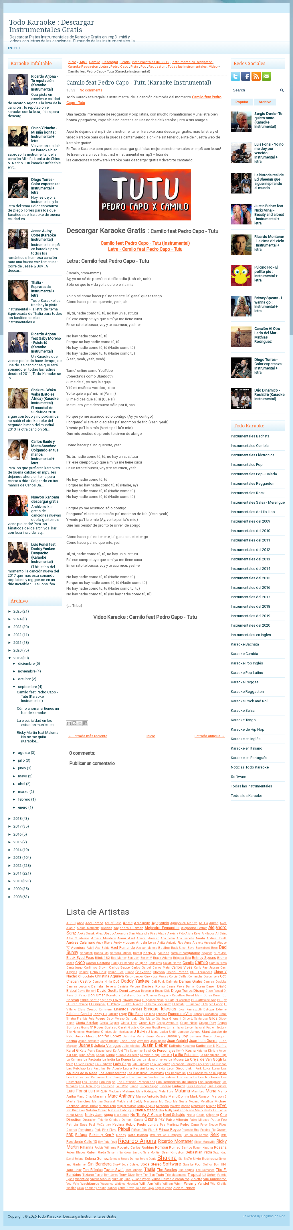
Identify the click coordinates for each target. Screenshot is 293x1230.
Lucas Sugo (149, 1086)
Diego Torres (181, 990)
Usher (211, 1175)
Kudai (110, 1055)
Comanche (195, 976)
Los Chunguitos (117, 1077)
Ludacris (178, 1086)
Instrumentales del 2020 (250, 625)
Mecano (194, 1101)
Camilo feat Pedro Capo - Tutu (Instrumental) (145, 243)
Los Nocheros (209, 1077)
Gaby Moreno (115, 1018)
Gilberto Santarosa (195, 1018)
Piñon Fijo (139, 1130)
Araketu (198, 943)
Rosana (220, 1147)
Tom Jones (111, 1175)
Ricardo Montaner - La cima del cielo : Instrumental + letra (269, 243)
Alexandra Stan (124, 933)
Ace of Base (113, 923)
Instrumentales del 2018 (250, 606)
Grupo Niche (188, 1023)
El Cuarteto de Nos (203, 1000)
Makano (128, 1091)
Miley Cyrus (146, 1106)
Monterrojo (198, 1106)
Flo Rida (149, 1014)
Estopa (208, 1009)
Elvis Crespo (88, 1009)
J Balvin (140, 1031)
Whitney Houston (126, 1184)
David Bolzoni (87, 991)
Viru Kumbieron (215, 1179)
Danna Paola (176, 986)
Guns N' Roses (92, 1027)
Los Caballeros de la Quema (207, 1073)
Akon (223, 923)
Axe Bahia (102, 948)
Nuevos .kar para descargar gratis (45, 499)
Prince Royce (170, 1129)
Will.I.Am (146, 1184)
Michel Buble (89, 1106)
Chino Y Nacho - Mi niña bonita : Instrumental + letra (44, 134)
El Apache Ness (153, 1000)
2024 (17, 619)
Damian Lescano (78, 986)
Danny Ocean (195, 986)
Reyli (114, 1142)
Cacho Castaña (98, 963)
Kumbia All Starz (127, 1055)
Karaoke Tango (243, 720)
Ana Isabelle (185, 938)
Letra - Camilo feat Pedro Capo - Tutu (145, 249)
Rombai (161, 1147)
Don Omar (96, 995)
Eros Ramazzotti (190, 1009)
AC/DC (71, 923)
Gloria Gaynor (109, 1023)
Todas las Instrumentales (187, 66)
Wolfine (71, 1188)
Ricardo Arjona (137, 1140)
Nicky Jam (93, 1114)
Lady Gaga (122, 1064)
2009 (17, 889)
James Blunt (200, 1032)
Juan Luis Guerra (203, 1041)
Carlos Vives (182, 967)
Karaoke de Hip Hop (247, 729)
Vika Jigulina (121, 1179)
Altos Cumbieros (77, 938)
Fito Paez (135, 1014)
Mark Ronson (200, 1096)
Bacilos (164, 948)
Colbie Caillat (178, 976)
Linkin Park (194, 1068)
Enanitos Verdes (128, 1009)
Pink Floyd (109, 1130)
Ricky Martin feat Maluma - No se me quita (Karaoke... (38, 736)
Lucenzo (165, 1086)
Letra (104, 66)
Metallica (207, 1101)
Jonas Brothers (88, 1041)
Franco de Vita (180, 1014)
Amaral (141, 938)
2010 (17, 881)
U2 (204, 1175)
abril (21, 784)
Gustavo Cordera (139, 1027)
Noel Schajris (174, 1114)
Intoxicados (125, 1032)
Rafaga (81, 1135)
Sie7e (187, 1159)
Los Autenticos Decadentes (145, 1073)
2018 (17, 818)
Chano (129, 972)
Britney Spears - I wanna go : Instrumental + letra (268, 304)
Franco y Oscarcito (205, 1014)
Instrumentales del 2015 (250, 578)
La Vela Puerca (84, 1064)
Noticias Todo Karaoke (250, 767)
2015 (17, 842)
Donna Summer (146, 995)
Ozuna (150, 1119)
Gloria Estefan (87, 1023)
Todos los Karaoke (246, 795)
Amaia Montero (103, 938)
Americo (153, 938)
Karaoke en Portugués (249, 758)
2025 (17, 611)
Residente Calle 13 (81, 1141)
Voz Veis (72, 1184)
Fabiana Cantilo (79, 1014)
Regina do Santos (196, 1135)
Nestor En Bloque (215, 1110)
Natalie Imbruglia (121, 1110)
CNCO (80, 963)
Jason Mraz (84, 1036)
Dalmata (172, 981)
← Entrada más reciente (87, 736)
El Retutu (178, 1004)
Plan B (153, 1130)
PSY (162, 1120)
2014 (17, 850)
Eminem (105, 1009)
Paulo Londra (148, 1125)
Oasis (200, 1115)
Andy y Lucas (124, 942)
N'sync (211, 1106)
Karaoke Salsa (243, 710)
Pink (98, 1130)
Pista (134, 66)
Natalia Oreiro (96, 1110)
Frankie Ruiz (85, 1018)
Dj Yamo (80, 995)
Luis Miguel (98, 1091)
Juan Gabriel (177, 1041)
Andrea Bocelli (217, 938)
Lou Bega (107, 1086)
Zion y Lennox (184, 1188)
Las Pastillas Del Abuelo (104, 1068)
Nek (161, 1110)
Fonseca (161, 1014)
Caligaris (141, 963)
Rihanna (86, 1147)
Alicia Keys (193, 933)
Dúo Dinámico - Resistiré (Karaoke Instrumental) (269, 394)
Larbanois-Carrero (183, 1064)
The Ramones (204, 1170)
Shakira (167, 1157)
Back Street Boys (182, 948)
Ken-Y (180, 1051)
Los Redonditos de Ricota (176, 1082)
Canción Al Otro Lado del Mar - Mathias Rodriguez (267, 335)
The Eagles (186, 1170)
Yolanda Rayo (144, 1188)
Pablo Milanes (199, 1120)
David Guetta (107, 990)
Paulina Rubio (124, 1124)
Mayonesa (151, 1101)
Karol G (72, 1050)
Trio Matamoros (176, 1175)
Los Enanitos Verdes (143, 1077)
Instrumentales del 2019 (150, 62)
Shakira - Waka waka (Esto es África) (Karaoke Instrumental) (44, 396)
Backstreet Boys (206, 948)
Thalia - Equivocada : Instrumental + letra (42, 289)
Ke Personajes (163, 1050)
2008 (17, 897)
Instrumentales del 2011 (250, 540)
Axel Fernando (123, 947)
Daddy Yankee (135, 981)
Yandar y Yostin (95, 1188)
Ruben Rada (96, 1152)
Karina (221, 1045)
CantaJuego (74, 967)
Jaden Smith (168, 1032)
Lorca (207, 1068)
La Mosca (176, 1059)
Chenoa (159, 972)
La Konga (123, 1059)
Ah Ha (203, 923)
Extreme (221, 1009)
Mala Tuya (166, 1091)
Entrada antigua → (210, 736)
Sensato (115, 1159)
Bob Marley (118, 958)
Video (213, 66)
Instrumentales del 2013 (250, 559)
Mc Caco (165, 1101)
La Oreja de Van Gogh (203, 1059)
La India (108, 1059)
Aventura (78, 948)
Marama (99, 1096)
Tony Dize (126, 1175)
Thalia (149, 1169)
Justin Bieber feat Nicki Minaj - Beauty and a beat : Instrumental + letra (269, 214)
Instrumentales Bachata (250, 436)
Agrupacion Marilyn (183, 923)
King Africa (87, 1055)
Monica (185, 1106)
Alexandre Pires (146, 933)
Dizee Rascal (214, 991)
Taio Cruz (74, 1170)
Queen (222, 1130)
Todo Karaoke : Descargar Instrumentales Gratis (51, 26)
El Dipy (222, 1000)
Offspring (212, 1115)
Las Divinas (218, 1064)
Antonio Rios (174, 943)
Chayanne (143, 972)
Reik (214, 1134)
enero (22, 807)
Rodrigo (148, 1147)
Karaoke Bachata (245, 644)
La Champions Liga (213, 1055)
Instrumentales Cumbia (250, 445)
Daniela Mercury (129, 986)
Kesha (190, 1050)
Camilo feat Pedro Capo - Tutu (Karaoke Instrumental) (37, 696)
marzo (23, 791)
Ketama (202, 1051)
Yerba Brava (126, 1188)
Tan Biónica (92, 1170)
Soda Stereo (151, 1164)
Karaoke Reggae (244, 682)
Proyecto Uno (190, 1130)
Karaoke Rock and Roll (249, 701)
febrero (24, 799)
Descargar (110, 62)
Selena (79, 1159)
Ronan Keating (203, 1147)
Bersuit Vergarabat (185, 953)
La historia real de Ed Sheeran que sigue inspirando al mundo (269, 181)
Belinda (163, 953)
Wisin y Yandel (196, 1183)
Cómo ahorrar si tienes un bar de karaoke (38, 710)
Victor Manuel (100, 1179)
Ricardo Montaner (175, 1141)
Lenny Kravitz (155, 1068)
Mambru (197, 1091)
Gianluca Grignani (168, 1018)
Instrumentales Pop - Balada (254, 474)
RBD (70, 1135)
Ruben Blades (76, 1152)
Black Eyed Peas (80, 957)
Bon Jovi (133, 958)
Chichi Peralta (178, 972)
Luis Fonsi (76, 1091)
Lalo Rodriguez (160, 1064)
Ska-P (116, 1164)
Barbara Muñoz (121, 953)
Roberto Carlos (128, 1147)
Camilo (94, 62)
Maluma (182, 1091)
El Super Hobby (212, 1004)
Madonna (115, 1091)
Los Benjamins (175, 1073)
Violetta (196, 1179)
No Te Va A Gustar (146, 1114)
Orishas (114, 1120)
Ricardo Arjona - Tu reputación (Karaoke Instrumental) (44, 82)
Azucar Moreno (146, 948)
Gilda (213, 1018)
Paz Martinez (169, 1125)
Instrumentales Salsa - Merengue (258, 502)
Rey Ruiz (104, 1142)
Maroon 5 (219, 1096)
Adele (127, 923)
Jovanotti (143, 1041)
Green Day (147, 1023)
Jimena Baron (200, 1036)
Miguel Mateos (126, 1106)
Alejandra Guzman (128, 928)
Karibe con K (205, 1046)
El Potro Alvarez (132, 1004)
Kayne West (104, 1051)
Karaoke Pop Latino (247, 672)
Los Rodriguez (209, 1082)
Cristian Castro (78, 981)
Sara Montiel (152, 1152)
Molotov (175, 1106)
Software (172, 1164)
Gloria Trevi (129, 1023)
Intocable (110, 1032)
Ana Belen (168, 938)
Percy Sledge (209, 1125)
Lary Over (202, 1064)
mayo (22, 776)
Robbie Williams (105, 1147)
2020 (17, 650)
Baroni (137, 953)
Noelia (191, 1115)
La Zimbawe (103, 1064)
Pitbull (124, 1129)
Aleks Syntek (86, 933)
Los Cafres (74, 1077)
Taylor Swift (114, 1170)
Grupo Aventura (167, 1023)
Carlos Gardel (141, 967)
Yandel (112, 1188)
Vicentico (82, 1179)
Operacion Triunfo (95, 1120)
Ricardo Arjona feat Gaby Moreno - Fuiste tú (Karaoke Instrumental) (46, 342)
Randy (121, 1135)
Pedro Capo (119, 66)
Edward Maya (131, 1000)
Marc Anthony (121, 1096)
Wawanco (106, 1184)
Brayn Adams (162, 958)
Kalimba (175, 1046)
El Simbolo (193, 1004)
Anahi (200, 938)
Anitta (161, 943)
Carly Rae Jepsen (206, 967)
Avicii (90, 948)
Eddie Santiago (91, 1000)
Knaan (100, 1055)
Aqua (187, 943)
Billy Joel (220, 953)
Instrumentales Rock (248, 493)
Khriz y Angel (217, 1051)
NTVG (222, 1106)
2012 (17, 865)
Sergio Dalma (130, 1159)
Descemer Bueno (152, 991)
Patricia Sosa (77, 1125)
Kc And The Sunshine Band (132, 1051)
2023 (17, 627)
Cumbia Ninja (102, 981)
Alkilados (208, 933)
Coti (223, 976)
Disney (199, 990)
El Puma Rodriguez (157, 1004)
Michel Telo (107, 1106)
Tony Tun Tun (145, 1175)
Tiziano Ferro (92, 1175)
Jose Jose (128, 1041)
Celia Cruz (98, 972)
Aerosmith (142, 923)
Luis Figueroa (217, 1086)
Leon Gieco (175, 1068)
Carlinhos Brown (96, 967)
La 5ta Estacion (186, 1055)
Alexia (162, 933)
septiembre (27, 687)
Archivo (265, 102)
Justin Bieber (154, 1045)
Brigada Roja (182, 958)
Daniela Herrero (103, 986)
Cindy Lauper (134, 976)
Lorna (216, 1068)
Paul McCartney (100, 1125)
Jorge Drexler (109, 1041)
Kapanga (189, 1046)
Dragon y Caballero (171, 995)
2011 (17, 873)
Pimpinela (86, 1130)
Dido (167, 991)
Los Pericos (90, 1082)
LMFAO (166, 1055)
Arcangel (210, 943)
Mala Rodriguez (147, 1091)
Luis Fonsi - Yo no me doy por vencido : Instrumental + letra (269, 153)
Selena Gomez (97, 1158)
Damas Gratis (190, 981)
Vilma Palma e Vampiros (170, 1179)
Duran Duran (212, 995)
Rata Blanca (138, 1135)
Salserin (112, 1152)
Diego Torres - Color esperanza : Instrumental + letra (45, 186)
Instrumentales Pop (247, 464)
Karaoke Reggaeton (83, 66)
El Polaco (113, 1004)
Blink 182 (102, 958)
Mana (210, 1091)
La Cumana (74, 1059)
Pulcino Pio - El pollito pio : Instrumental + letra (266, 273)
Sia (181, 1159)
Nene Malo (194, 1110)
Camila (188, 963)
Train (160, 1175)
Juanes (85, 1045)
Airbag (213, 923)
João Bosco (158, 1041)
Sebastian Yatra (199, 1152)
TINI (223, 1164)
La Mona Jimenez (155, 1059)
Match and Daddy (129, 1101)
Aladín (70, 928)
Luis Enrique (196, 1086)
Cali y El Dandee (122, 963)
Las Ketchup (76, 1068)
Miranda (162, 1106)
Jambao (183, 1032)
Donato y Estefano (120, 995)
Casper (83, 972)
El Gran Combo (77, 1004)
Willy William (164, 1184)
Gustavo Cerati (115, 1027)
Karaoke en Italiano (246, 748)
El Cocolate (182, 1000)
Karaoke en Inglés (245, 739)
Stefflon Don (211, 1164)
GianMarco (147, 1018)
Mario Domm (179, 1096)
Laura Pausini (134, 1068)
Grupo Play (207, 1023)
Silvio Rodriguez (205, 1159)
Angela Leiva (146, 942)
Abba (80, 923)
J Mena (153, 1032)
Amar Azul (126, 938)
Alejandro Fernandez (161, 928)
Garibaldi (132, 1018)
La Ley (136, 1059)
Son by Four (192, 1164)
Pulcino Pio (207, 1130)
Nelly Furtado (175, 1110)
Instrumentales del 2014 (250, 568)
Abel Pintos (94, 923)
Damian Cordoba (215, 981)
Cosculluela (211, 976)
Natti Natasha (146, 1110)
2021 (17, 642)
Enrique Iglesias (160, 1009)
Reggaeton (157, 66)
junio (22, 768)
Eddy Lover (112, 1000)
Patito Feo (219, 1120)
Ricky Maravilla (204, 1142)
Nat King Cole (75, 1110)
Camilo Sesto (218, 963)
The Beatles (167, 1170)
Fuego (100, 1018)
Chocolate (86, 976)
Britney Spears (204, 957)
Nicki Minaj (75, 1115)
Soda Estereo (130, 1164)
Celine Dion (116, 972)
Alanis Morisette (88, 928)
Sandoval (126, 1152)
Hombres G (94, 1032)
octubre (24, 679)
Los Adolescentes (112, 1073)
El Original (97, 1004)
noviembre (26, 671)
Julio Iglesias (131, 1046)
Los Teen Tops (89, 1086)
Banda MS (101, 953)
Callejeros (155, 963)
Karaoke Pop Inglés (247, 663)
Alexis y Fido (176, 933)
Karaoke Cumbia (244, 654)
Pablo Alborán (177, 1120)
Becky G (149, 953)
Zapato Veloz (163, 1188)
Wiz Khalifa (218, 1184)
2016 (17, 834)
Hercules (79, 1032)
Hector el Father (204, 1027)
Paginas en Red (273, 1216)
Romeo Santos (180, 1147)
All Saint (221, 933)
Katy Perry (87, 1051)
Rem (224, 1135)
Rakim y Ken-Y (101, 1135)
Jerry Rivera (155, 1036)
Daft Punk (158, 981)
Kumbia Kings (150, 1055)
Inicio (14, 48)
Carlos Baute (119, 967)
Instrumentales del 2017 (250, 597)
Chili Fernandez (201, 972)
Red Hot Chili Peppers (166, 1135)
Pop (143, 66)
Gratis (125, 62)
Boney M (146, 958)
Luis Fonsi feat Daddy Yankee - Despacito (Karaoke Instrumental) (44, 553)
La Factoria (92, 1059)
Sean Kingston (173, 1152)
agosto (24, 752)
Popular (241, 102)
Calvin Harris (172, 963)
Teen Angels (133, 1170)
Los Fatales (167, 1077)
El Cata (169, 1000)
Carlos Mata (161, 967)
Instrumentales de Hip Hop (253, 512)
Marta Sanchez (78, 1101)
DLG (116, 981)
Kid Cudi (72, 1055)
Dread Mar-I (194, 995)
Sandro (137, 1152)
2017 (17, 826)
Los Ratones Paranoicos (136, 1082)
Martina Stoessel (103, 1101)
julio (21, 760)
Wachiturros (89, 1184)
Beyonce (206, 953)
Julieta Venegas (107, 1045)
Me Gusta (180, 1101)
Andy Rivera (104, 943)
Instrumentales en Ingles (251, 635)
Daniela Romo (153, 986)
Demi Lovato (129, 990)
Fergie (123, 1014)
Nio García (121, 1115)
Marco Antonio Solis (152, 1096)
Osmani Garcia (132, 1120)
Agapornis (160, 923)
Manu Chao (84, 1096)
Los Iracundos (187, 1077)
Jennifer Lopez (108, 1036)
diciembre (26, 663)
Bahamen (86, 953)
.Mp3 (83, 62)
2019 (17, 658)
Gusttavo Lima (163, 1027)
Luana (134, 1086)
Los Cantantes (95, 1077)
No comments (91, 90)
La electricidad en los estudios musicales (35, 722)
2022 (17, 635)
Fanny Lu (100, 1014)
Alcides (106, 928)
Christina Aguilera (109, 976)
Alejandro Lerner (194, 928)
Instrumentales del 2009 (250, 521)
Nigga (108, 1115)
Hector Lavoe (184, 1027)
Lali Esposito (140, 1064)
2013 (17, 857)
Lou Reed (122, 1086)
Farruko (113, 1014)
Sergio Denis (148, 1159)
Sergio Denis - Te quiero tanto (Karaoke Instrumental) (268, 120)
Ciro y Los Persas (156, 976)
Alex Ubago (105, 933)
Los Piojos (107, 1082)
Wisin (178, 1184)
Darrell (210, 986)
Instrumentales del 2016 (250, 587)
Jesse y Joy (177, 1036)
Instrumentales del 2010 (250, 531)
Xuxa (80, 1188)
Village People (141, 1179)
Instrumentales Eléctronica (252, 455)
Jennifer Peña (134, 1036)
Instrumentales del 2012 (250, 549)
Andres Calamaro (80, 942)
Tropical (194, 1174)
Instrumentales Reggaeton (192, 62)
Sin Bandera (100, 1164)
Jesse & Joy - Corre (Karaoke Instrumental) (43, 235)
